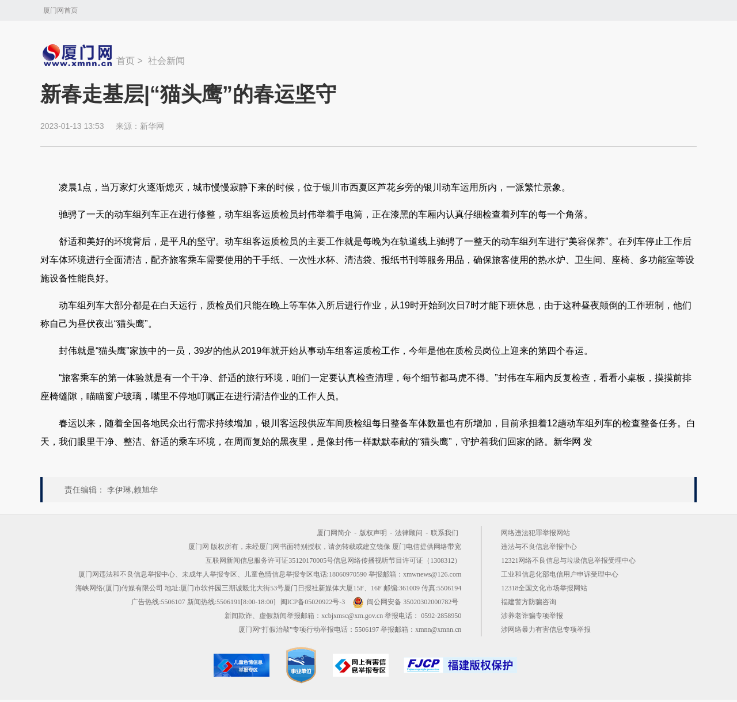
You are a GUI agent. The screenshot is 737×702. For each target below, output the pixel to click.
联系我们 (444, 533)
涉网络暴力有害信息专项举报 (546, 629)
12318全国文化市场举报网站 (544, 588)
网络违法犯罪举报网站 (535, 533)
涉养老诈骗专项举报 (532, 616)
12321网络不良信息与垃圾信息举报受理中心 (568, 560)
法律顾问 (409, 533)
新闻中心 (78, 55)
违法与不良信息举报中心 (539, 547)
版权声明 (373, 533)
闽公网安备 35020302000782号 (405, 602)
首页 (125, 61)
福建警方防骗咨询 (528, 602)
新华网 (152, 126)
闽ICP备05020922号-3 (312, 602)
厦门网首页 (60, 10)
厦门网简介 (334, 533)
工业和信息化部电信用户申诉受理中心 (559, 574)
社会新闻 (166, 61)
